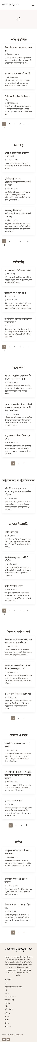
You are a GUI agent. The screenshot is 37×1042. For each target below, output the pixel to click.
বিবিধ (18, 842)
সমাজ (6, 983)
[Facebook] (4, 1039)
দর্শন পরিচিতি (18, 39)
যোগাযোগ (8, 1026)
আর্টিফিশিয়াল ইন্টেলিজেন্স (18, 480)
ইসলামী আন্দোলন (10, 996)
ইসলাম (7, 993)
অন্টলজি (18, 262)
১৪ (28, 241)
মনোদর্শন (18, 367)
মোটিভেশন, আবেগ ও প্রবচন (13, 987)
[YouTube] (8, 1039)
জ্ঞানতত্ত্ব (18, 145)
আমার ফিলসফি (18, 524)
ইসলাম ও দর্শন (18, 735)
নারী (6, 990)
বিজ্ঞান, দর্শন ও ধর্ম (18, 631)
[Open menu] (33, 5)
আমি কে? (8, 1013)
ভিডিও (7, 1023)
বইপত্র (6, 1020)
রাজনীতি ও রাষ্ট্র (9, 1000)
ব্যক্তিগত (7, 1003)
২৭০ (28, 610)
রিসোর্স (7, 1016)
